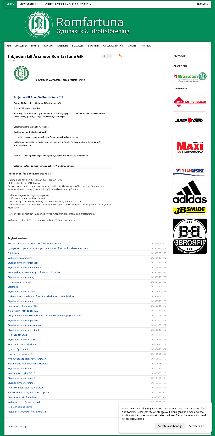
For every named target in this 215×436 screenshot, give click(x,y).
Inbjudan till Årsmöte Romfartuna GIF (45, 56)
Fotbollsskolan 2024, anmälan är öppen (28, 392)
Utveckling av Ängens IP (20, 354)
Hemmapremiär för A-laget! (22, 281)
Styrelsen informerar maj (21, 277)
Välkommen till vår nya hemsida (24, 402)
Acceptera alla (196, 426)
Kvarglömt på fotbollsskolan (22, 344)
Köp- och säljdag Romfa (20, 406)
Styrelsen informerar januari (23, 262)
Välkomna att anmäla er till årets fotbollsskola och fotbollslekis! (41, 296)
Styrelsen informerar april (21, 291)
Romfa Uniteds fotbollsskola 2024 (25, 387)
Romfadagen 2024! (17, 334)
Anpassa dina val (131, 425)
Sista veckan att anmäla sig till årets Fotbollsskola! (34, 272)
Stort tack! (13, 286)
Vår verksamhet (30, 4)
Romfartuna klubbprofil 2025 (23, 305)
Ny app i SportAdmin (18, 349)
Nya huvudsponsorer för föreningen (27, 358)
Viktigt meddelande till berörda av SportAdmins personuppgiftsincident (45, 315)
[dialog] (165, 417)
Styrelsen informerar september (25, 267)
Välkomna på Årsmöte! (20, 257)
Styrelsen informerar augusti (23, 339)
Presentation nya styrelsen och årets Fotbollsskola (34, 243)
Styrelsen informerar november (24, 325)
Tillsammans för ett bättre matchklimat (28, 363)
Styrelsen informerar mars (22, 301)
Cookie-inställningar (17, 426)
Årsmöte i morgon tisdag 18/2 (23, 310)
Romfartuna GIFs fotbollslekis (23, 397)
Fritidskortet (14, 253)
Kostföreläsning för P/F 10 (21, 373)
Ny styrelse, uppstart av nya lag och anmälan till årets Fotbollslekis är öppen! (48, 248)
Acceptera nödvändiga (170, 426)
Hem (10, 4)
